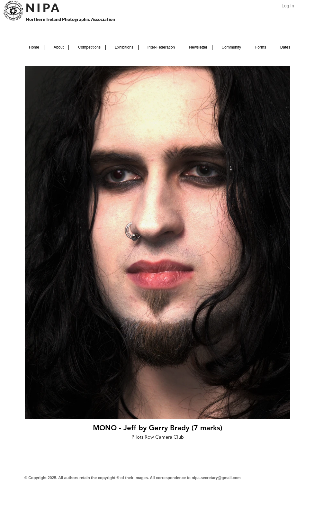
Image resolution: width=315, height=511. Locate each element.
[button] (56, 47)
